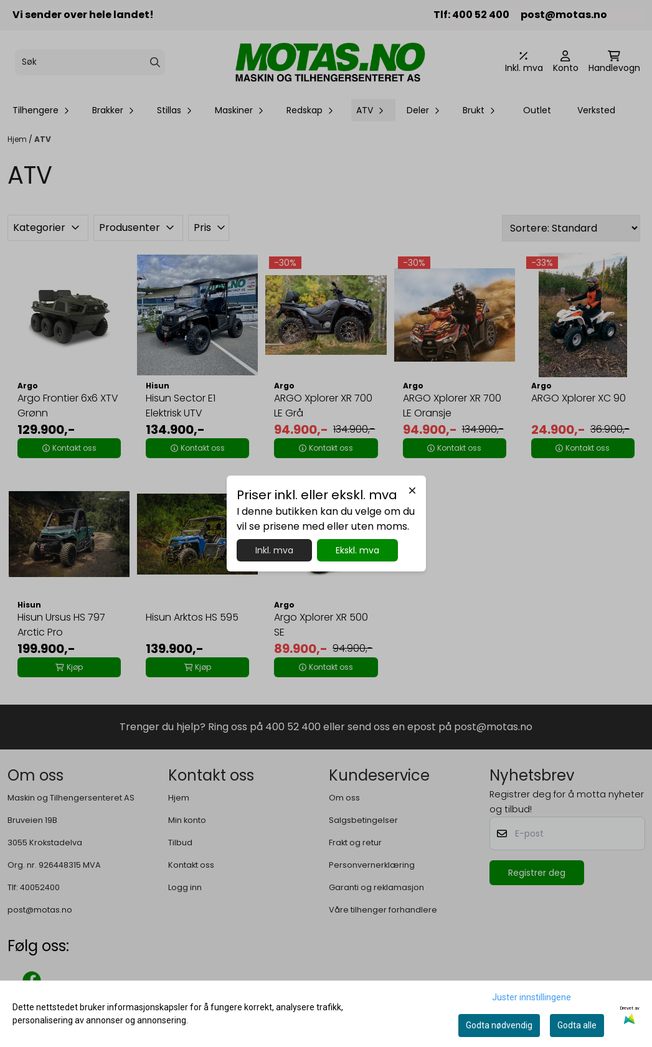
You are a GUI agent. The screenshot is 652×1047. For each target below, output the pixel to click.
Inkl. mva (274, 550)
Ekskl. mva (357, 550)
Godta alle (577, 1025)
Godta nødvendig (499, 1025)
